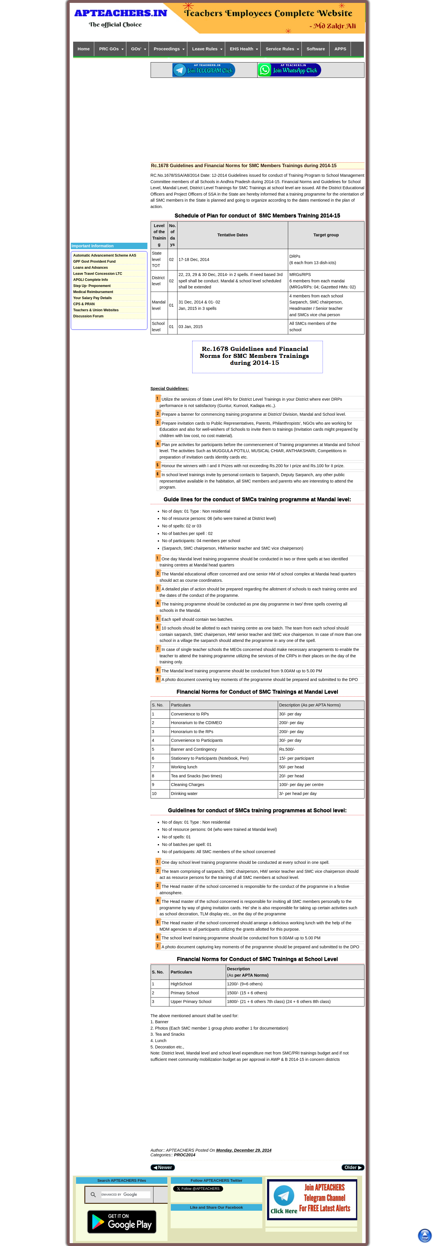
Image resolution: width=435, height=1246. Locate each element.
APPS (340, 48)
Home (84, 48)
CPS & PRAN (84, 304)
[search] (125, 1194)
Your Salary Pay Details (92, 298)
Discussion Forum (88, 316)
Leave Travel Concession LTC (97, 274)
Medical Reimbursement (93, 292)
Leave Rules (205, 48)
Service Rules (280, 48)
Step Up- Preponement (92, 286)
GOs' (136, 48)
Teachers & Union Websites (96, 310)
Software (316, 48)
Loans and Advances (90, 268)
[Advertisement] (257, 118)
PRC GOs (109, 48)
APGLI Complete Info (90, 280)
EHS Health (241, 48)
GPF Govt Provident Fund (94, 261)
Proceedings (167, 48)
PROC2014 (184, 1155)
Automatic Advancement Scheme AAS (104, 255)
